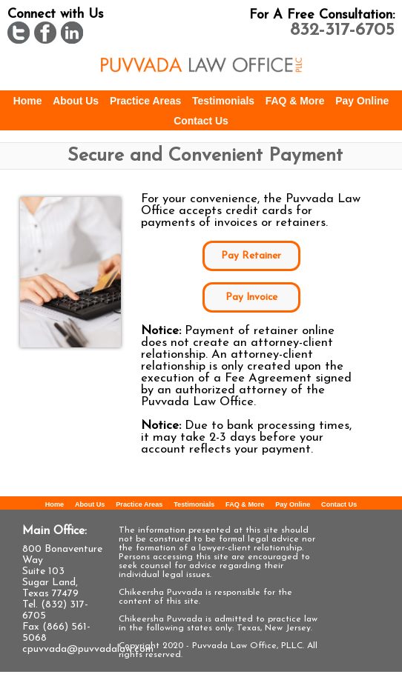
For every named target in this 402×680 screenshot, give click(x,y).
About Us (76, 101)
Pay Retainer (251, 256)
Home (27, 101)
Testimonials (223, 101)
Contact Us (201, 121)
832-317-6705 (342, 30)
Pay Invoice (251, 297)
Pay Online (362, 101)
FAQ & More (295, 101)
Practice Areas (145, 101)
